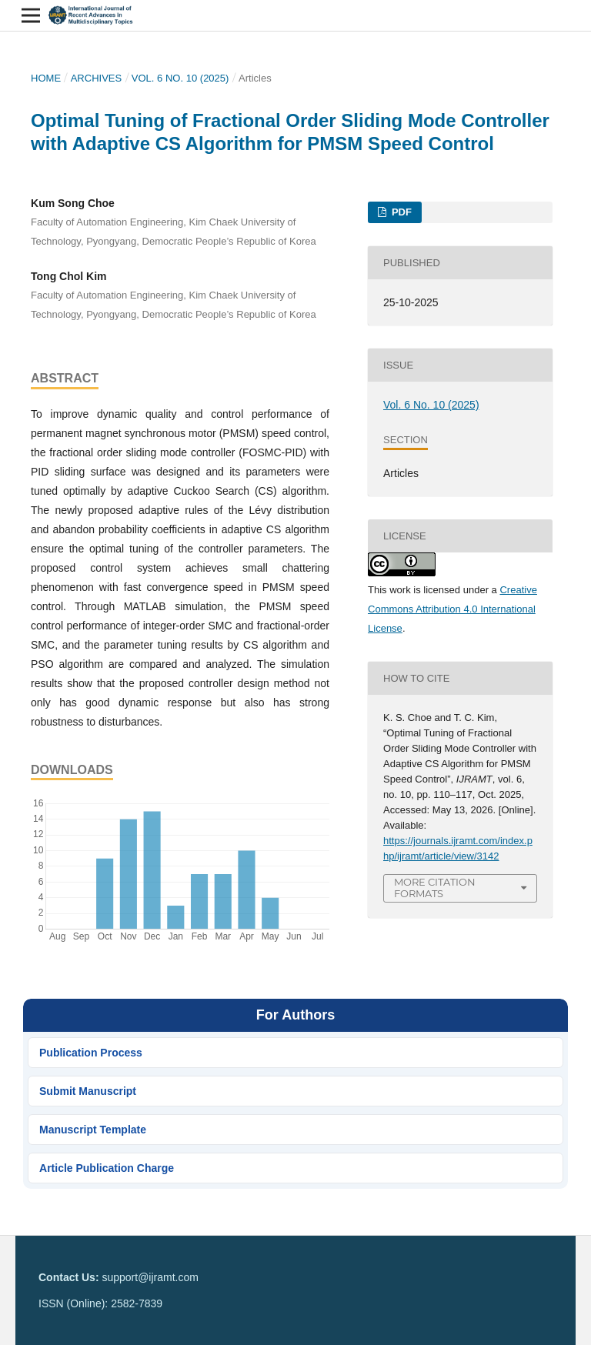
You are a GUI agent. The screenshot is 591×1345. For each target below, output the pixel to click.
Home (46, 78)
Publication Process (90, 1052)
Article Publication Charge (106, 1168)
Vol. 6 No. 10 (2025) (180, 78)
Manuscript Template (92, 1129)
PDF (400, 212)
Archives (96, 78)
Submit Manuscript (87, 1091)
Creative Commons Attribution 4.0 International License (452, 609)
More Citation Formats (435, 887)
